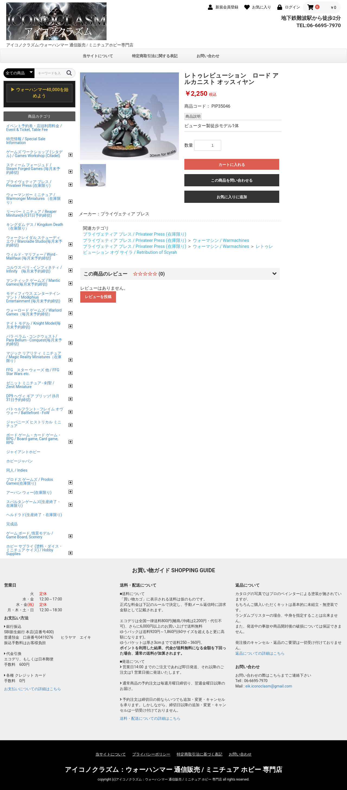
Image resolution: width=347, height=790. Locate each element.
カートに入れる (232, 164)
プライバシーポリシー (151, 754)
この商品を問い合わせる (232, 180)
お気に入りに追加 (232, 197)
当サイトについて (98, 56)
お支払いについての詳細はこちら (32, 689)
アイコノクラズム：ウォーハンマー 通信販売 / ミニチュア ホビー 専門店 (173, 769)
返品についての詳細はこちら (260, 653)
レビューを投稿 (98, 297)
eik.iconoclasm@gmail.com (268, 686)
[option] (129, 116)
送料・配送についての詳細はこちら (150, 718)
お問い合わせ (208, 56)
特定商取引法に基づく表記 (199, 754)
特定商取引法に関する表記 (155, 56)
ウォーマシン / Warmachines (221, 240)
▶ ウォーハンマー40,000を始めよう (40, 92)
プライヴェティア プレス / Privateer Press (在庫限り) (134, 234)
